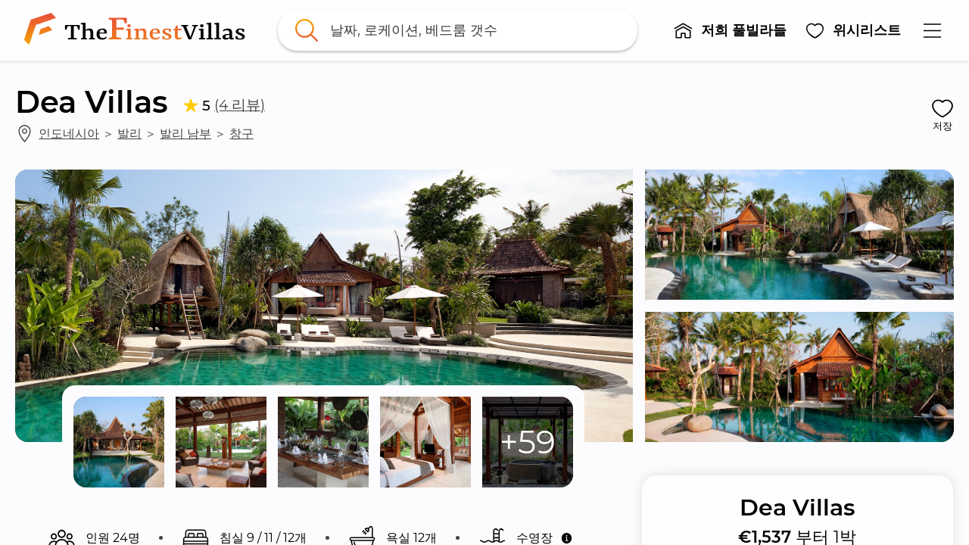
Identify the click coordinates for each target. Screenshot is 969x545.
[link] (137, 30)
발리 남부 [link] (185, 133)
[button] (730, 30)
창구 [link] (241, 133)
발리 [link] (129, 133)
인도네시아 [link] (69, 133)
